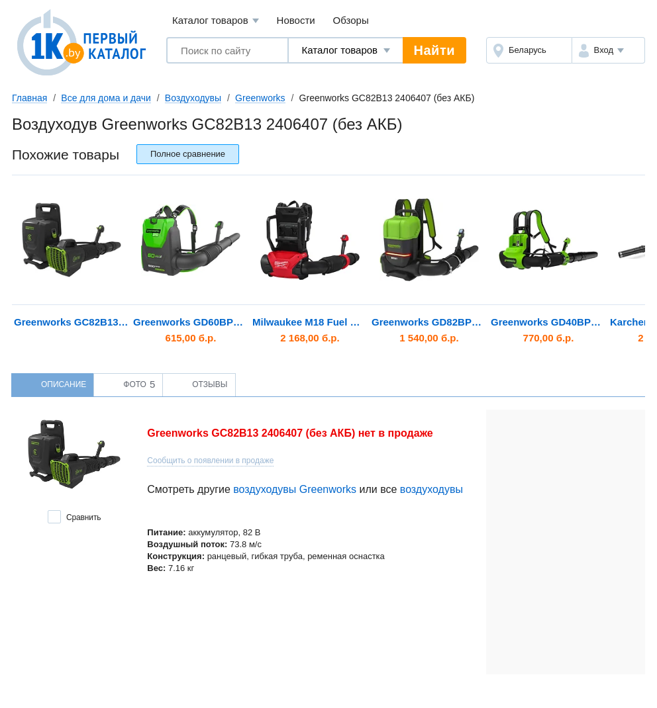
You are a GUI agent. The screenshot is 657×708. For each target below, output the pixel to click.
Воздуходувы (193, 98)
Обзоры (351, 20)
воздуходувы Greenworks (294, 489)
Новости (296, 20)
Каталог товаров (215, 21)
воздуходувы (431, 489)
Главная (29, 98)
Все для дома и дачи (106, 98)
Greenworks (260, 98)
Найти (434, 50)
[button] (608, 50)
